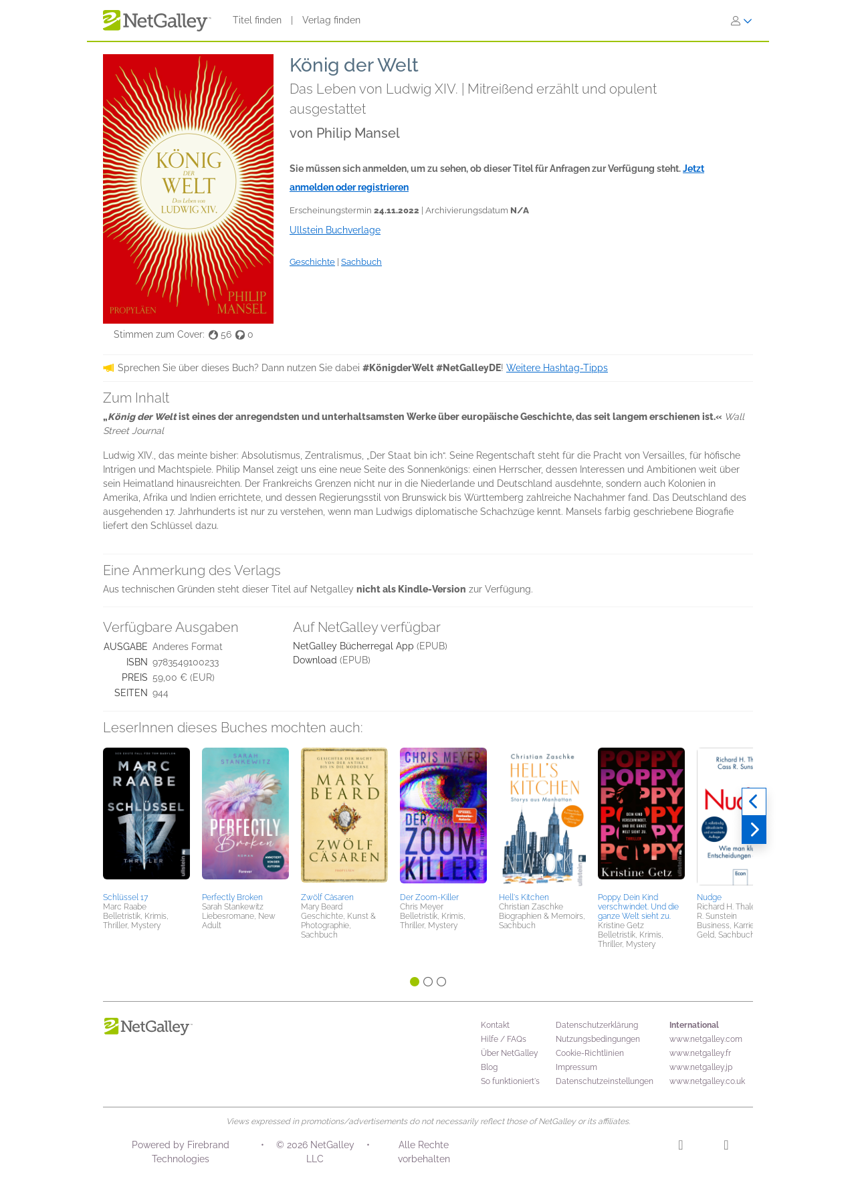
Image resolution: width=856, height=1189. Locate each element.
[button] (146, 818)
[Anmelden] (741, 20)
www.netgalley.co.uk (707, 1081)
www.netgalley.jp (700, 1067)
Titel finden (257, 20)
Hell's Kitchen (524, 897)
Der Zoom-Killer (429, 897)
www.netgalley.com (705, 1039)
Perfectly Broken (232, 897)
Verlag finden (331, 20)
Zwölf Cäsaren (327, 897)
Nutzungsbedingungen (598, 1039)
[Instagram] (680, 1147)
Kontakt (495, 1025)
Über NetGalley (509, 1053)
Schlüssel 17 (125, 897)
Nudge (709, 897)
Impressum (576, 1067)
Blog (489, 1067)
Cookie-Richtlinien (590, 1053)
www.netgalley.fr (700, 1053)
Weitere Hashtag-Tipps (557, 367)
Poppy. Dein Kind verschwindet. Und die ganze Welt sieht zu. (638, 907)
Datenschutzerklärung (597, 1025)
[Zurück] (754, 802)
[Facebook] (726, 1147)
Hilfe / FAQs (503, 1039)
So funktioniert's (510, 1081)
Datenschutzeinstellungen (604, 1081)
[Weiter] (754, 830)
